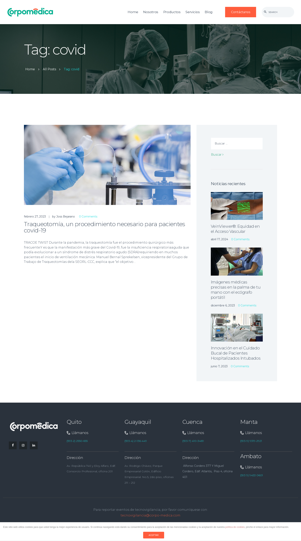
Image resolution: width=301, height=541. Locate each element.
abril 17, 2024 (219, 239)
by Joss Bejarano (64, 216)
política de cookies (235, 527)
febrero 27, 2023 (35, 216)
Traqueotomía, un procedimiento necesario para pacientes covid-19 (104, 227)
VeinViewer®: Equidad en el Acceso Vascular (235, 229)
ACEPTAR (154, 535)
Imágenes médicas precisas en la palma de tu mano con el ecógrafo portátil (236, 290)
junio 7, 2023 (219, 366)
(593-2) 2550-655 (77, 441)
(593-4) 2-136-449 (136, 441)
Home (30, 69)
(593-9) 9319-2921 (251, 441)
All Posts (49, 69)
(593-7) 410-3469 (193, 441)
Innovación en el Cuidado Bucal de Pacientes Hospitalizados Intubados (235, 353)
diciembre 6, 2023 (223, 305)
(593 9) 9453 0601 (251, 475)
